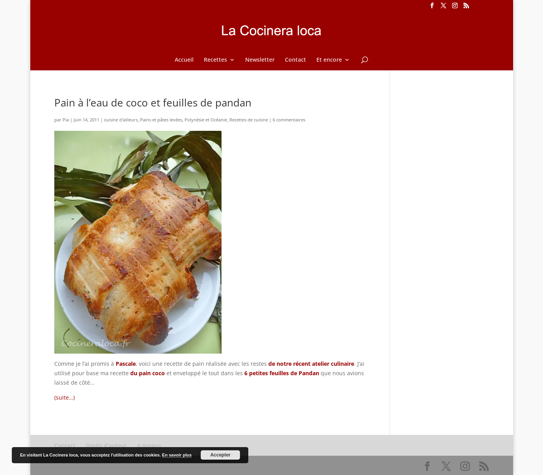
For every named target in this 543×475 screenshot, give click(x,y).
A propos (149, 445)
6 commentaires (289, 120)
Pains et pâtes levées (161, 120)
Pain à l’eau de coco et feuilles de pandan (152, 102)
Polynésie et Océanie (206, 120)
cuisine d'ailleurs (121, 120)
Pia (66, 120)
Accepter (220, 455)
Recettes (215, 60)
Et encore (329, 60)
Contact (295, 60)
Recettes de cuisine (248, 120)
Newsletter (260, 60)
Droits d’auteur (106, 445)
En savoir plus (177, 455)
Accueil (184, 60)
